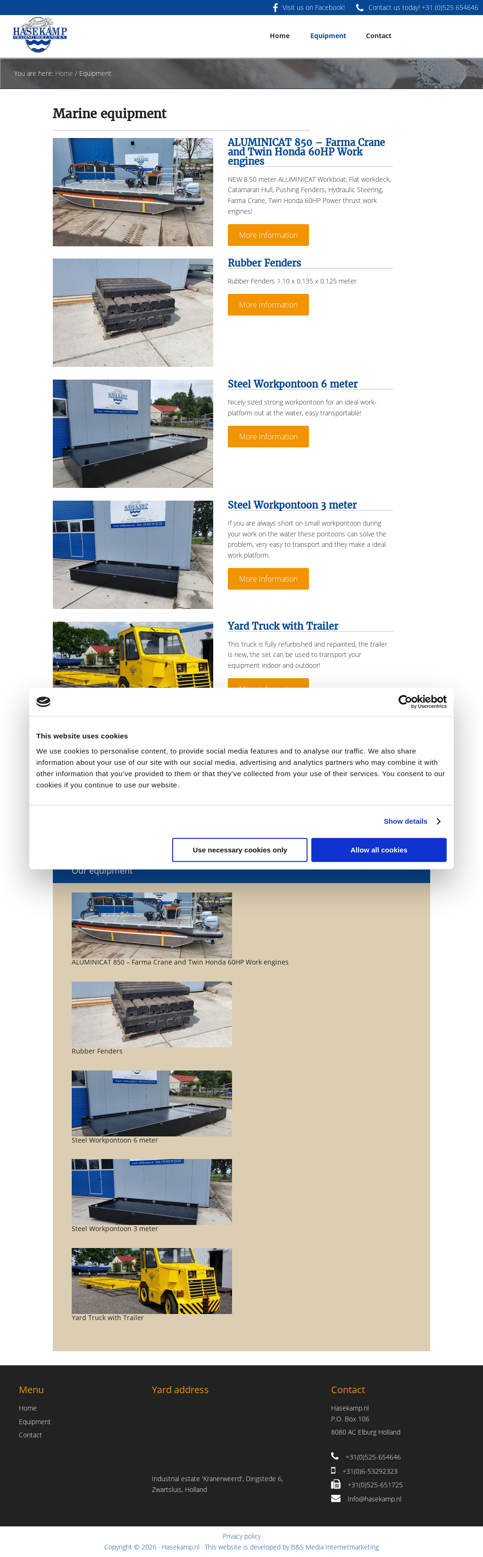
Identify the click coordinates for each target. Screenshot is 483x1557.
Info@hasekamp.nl (374, 1498)
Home (28, 1407)
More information (268, 235)
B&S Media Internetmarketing (335, 1546)
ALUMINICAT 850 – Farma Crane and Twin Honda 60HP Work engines (306, 152)
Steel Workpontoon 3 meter (292, 505)
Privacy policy (242, 1536)
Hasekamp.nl (181, 1546)
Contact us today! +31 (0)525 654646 (417, 7)
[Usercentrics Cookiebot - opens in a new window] (405, 702)
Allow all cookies (379, 850)
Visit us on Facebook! (309, 7)
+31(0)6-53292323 (370, 1471)
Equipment (35, 1421)
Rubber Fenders (264, 263)
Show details (406, 821)
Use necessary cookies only (240, 850)
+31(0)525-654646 (373, 1456)
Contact (30, 1434)
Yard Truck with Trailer (283, 626)
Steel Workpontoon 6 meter (293, 384)
